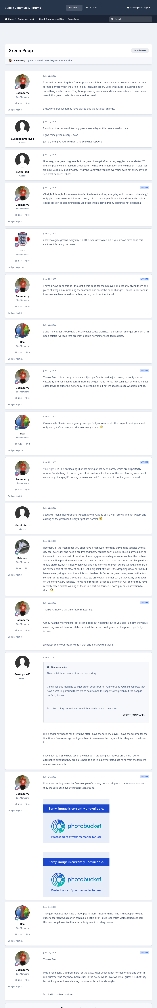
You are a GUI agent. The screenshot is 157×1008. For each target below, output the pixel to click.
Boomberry (19, 60)
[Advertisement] (78, 33)
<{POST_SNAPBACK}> (134, 715)
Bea (22, 342)
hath (22, 250)
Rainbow (22, 558)
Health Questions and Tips (58, 60)
